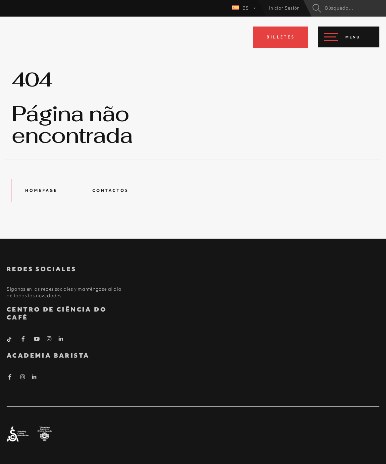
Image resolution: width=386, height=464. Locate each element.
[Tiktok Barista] (10, 339)
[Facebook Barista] (23, 340)
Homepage (41, 190)
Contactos (110, 190)
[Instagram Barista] (49, 339)
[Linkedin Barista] (61, 339)
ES (244, 8)
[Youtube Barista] (36, 340)
